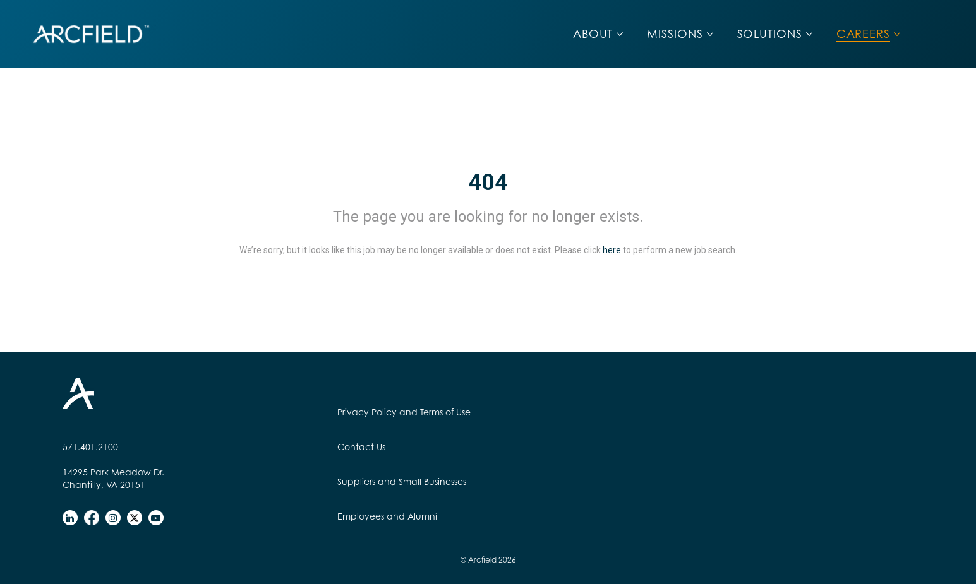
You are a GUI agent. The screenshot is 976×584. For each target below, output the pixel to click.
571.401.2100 (90, 446)
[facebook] (91, 517)
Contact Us (361, 446)
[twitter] (134, 517)
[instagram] (113, 517)
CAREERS (863, 33)
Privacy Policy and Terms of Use (404, 412)
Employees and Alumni (387, 516)
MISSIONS (674, 33)
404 (488, 182)
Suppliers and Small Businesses (401, 481)
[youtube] (156, 517)
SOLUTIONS (769, 33)
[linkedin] (70, 517)
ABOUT (593, 33)
